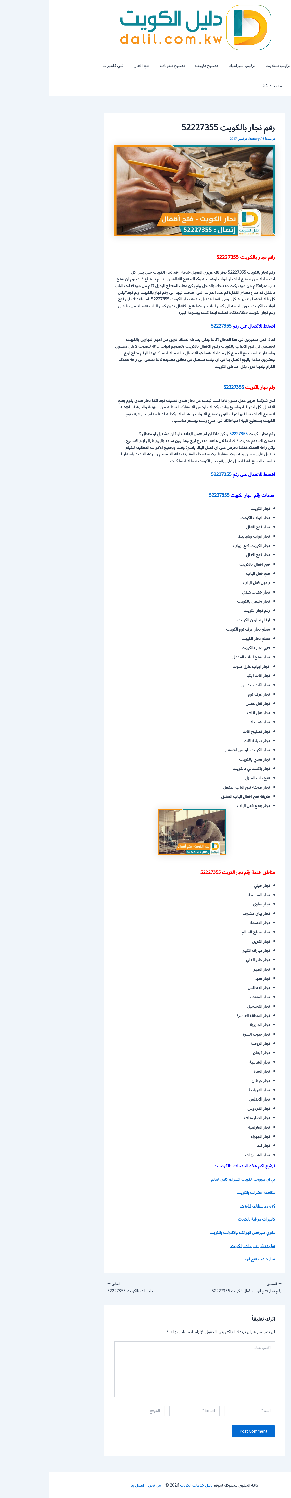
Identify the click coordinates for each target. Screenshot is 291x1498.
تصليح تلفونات (134, 65)
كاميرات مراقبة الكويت (41, 65)
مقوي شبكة (272, 86)
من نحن (105, 1485)
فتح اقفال (106, 65)
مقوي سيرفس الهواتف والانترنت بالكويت (191, 1232)
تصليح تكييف (166, 65)
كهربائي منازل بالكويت (207, 1206)
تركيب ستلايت (234, 65)
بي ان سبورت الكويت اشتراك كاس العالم (192, 1179)
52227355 (172, 326)
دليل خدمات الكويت (148, 1485)
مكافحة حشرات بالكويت (205, 1192)
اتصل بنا (88, 1485)
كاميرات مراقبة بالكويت (206, 1219)
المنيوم (276, 65)
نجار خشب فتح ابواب (207, 1259)
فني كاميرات (79, 65)
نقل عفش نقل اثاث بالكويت (202, 1245)
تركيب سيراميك (199, 65)
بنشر (259, 65)
